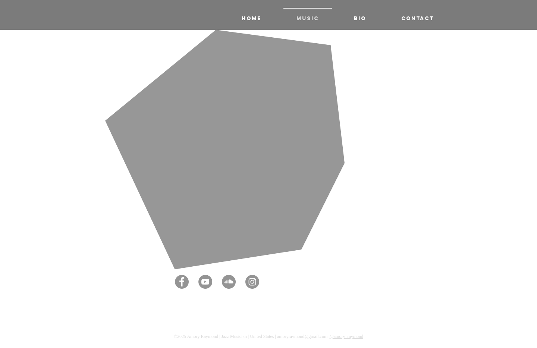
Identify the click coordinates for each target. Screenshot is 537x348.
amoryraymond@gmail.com (302, 336)
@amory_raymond (346, 336)
